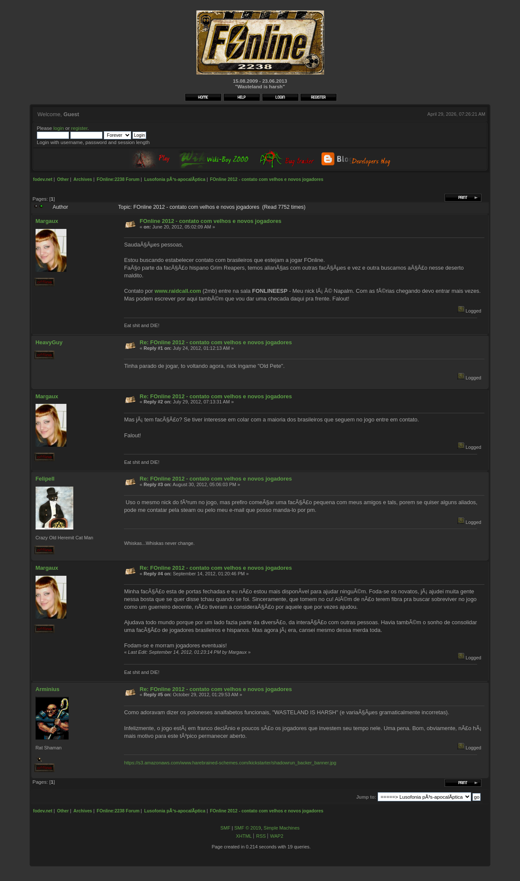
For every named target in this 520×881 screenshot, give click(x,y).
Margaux (47, 221)
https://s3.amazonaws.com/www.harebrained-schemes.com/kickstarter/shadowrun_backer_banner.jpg (230, 762)
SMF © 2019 (247, 827)
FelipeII (45, 478)
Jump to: (366, 797)
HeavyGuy (49, 342)
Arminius (48, 689)
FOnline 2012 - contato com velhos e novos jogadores (211, 221)
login (59, 128)
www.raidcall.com (177, 291)
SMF (225, 827)
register (79, 128)
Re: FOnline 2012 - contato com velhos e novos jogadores (216, 342)
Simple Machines (282, 827)
